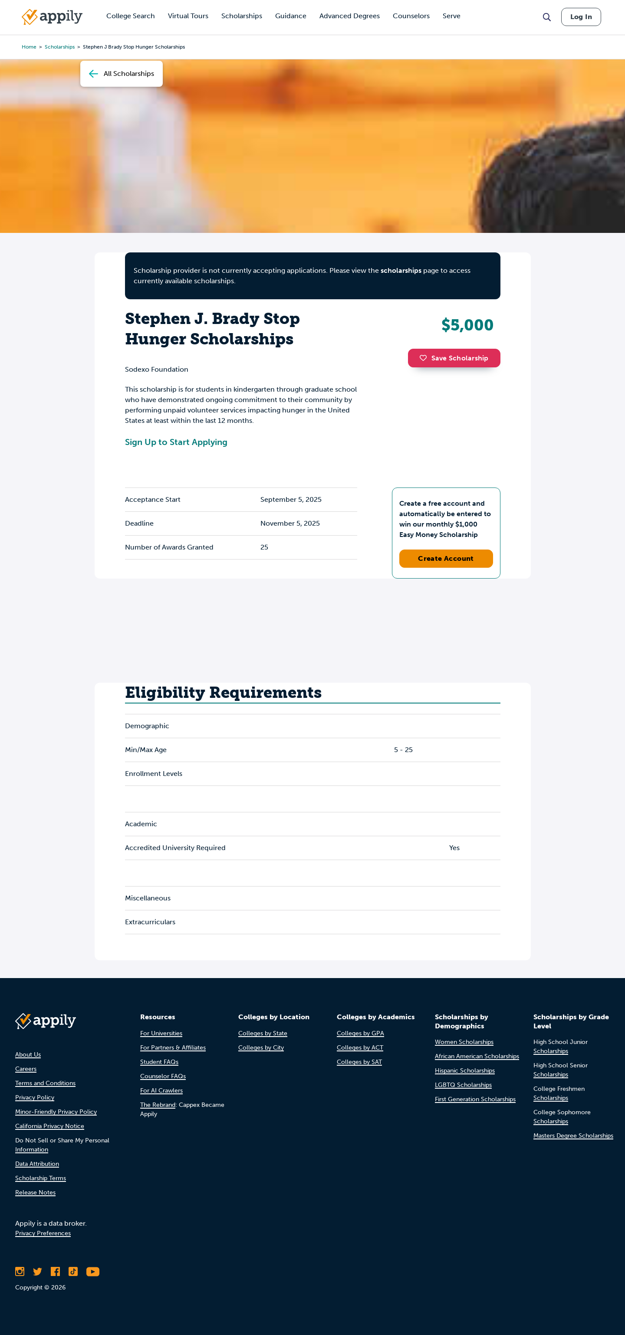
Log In (581, 17)
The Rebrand (157, 1105)
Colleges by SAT (359, 1062)
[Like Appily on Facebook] (55, 1271)
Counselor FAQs (163, 1076)
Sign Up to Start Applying (176, 442)
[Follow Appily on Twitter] (37, 1271)
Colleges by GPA (360, 1033)
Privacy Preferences (43, 1233)
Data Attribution (37, 1164)
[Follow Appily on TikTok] (73, 1271)
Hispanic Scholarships (465, 1070)
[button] (425, 357)
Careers (25, 1069)
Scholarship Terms (40, 1178)
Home (29, 47)
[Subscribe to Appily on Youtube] (92, 1271)
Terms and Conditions (45, 1083)
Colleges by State (262, 1033)
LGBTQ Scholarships (463, 1085)
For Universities (161, 1033)
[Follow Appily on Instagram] (19, 1271)
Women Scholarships (464, 1042)
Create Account (446, 558)
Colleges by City (261, 1047)
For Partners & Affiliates (173, 1047)
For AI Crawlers (161, 1090)
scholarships (401, 270)
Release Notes (35, 1192)
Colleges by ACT (360, 1047)
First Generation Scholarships (475, 1099)
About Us (28, 1054)
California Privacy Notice (49, 1126)
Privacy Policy (34, 1097)
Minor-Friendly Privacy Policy (56, 1112)
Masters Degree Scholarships (573, 1135)
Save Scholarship (454, 358)
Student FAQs (159, 1062)
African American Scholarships (477, 1056)
